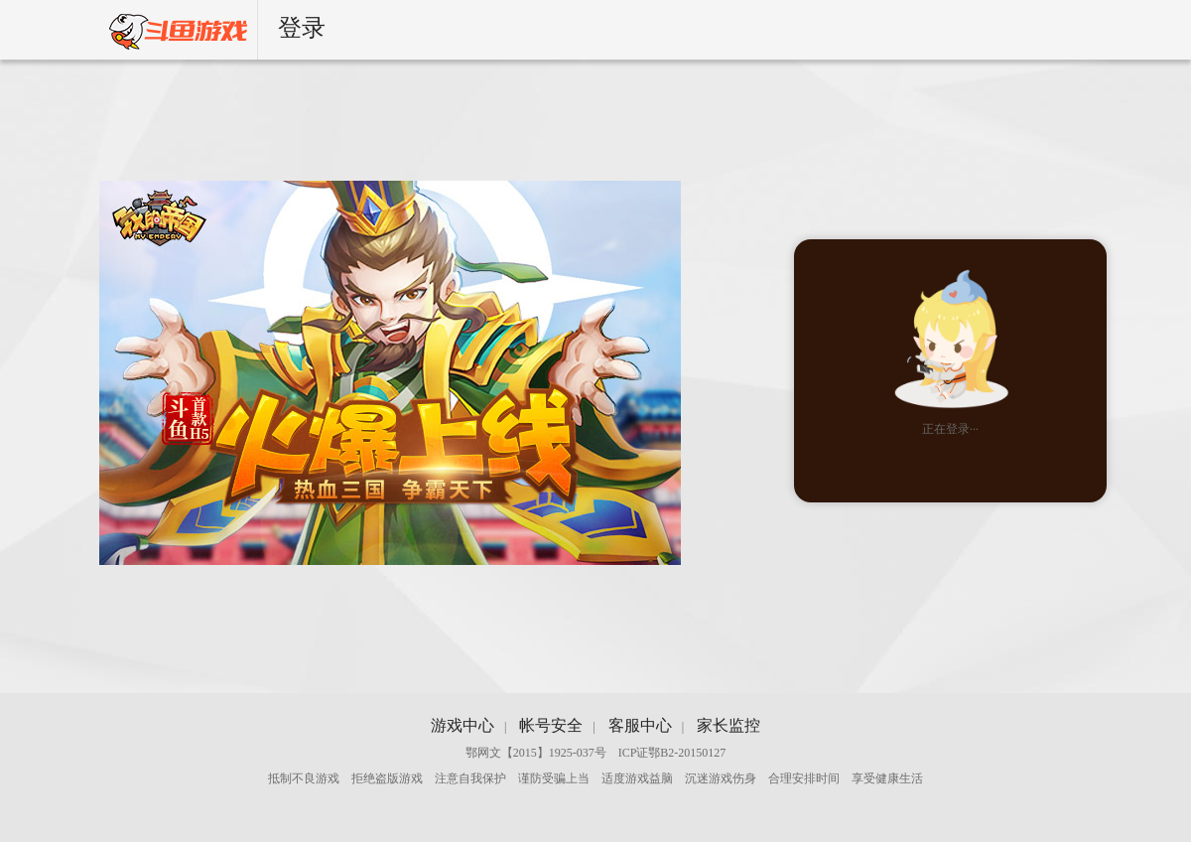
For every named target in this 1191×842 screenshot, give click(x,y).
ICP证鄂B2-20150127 (672, 753)
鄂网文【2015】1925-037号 (535, 753)
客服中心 (640, 725)
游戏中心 (462, 725)
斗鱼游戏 (168, 30)
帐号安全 (551, 725)
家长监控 (728, 725)
